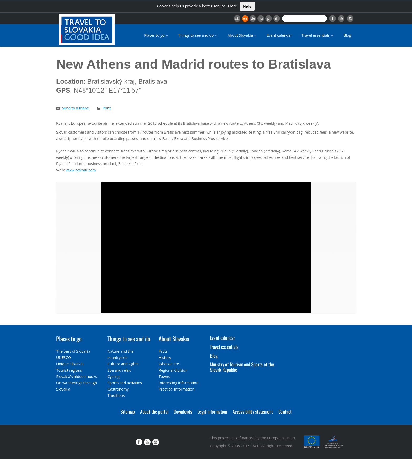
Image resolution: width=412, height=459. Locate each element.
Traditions (116, 395)
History (165, 357)
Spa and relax (119, 370)
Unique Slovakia (70, 363)
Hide (247, 6)
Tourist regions (69, 370)
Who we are (169, 363)
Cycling (113, 376)
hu (261, 18)
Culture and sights (122, 363)
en (245, 18)
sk (237, 18)
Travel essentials (317, 35)
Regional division (173, 370)
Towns (164, 376)
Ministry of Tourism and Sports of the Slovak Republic (242, 367)
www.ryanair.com (81, 169)
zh (277, 18)
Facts (163, 351)
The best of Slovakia (73, 351)
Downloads (183, 411)
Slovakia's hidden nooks (76, 376)
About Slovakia (242, 35)
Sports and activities (124, 382)
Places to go (156, 35)
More (232, 5)
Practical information (176, 389)
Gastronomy (118, 389)
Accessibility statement (253, 411)
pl (268, 18)
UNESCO (63, 357)
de (253, 18)
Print (106, 107)
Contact (285, 411)
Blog (347, 35)
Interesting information (178, 382)
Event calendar (279, 35)
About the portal (154, 411)
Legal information (212, 411)
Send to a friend (75, 107)
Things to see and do (198, 35)
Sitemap (128, 411)
